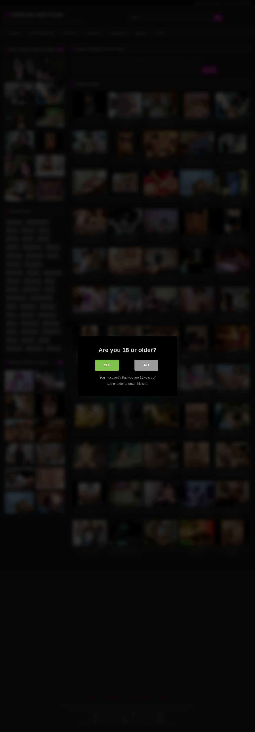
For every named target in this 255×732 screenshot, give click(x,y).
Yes (107, 365)
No (146, 365)
